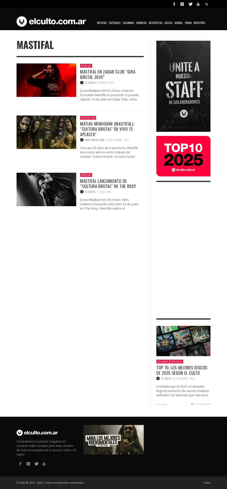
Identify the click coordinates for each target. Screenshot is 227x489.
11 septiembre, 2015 (117, 140)
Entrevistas (88, 117)
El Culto (90, 82)
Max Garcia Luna (94, 140)
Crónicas (86, 65)
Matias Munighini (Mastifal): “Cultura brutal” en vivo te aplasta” (107, 128)
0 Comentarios (200, 404)
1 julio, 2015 (104, 191)
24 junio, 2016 (105, 82)
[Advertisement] (183, 250)
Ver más (162, 404)
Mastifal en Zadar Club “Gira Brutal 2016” (107, 74)
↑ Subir (207, 482)
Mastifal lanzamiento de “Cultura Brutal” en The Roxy (108, 183)
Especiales (176, 361)
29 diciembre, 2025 (184, 378)
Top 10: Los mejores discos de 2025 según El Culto (181, 370)
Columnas (163, 361)
